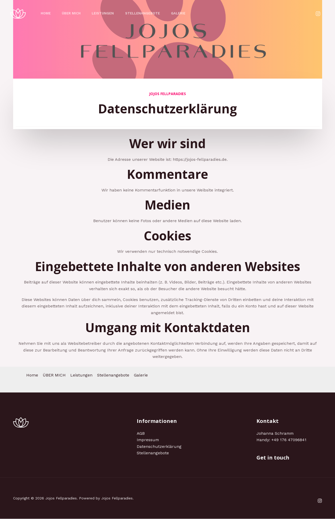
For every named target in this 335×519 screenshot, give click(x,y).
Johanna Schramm (275, 433)
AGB (141, 433)
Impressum (148, 439)
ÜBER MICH (73, 13)
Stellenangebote (146, 13)
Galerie (183, 13)
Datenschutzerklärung (159, 446)
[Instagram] (318, 13)
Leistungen (106, 13)
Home (46, 13)
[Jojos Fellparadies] (18, 13)
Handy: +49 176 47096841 (281, 439)
